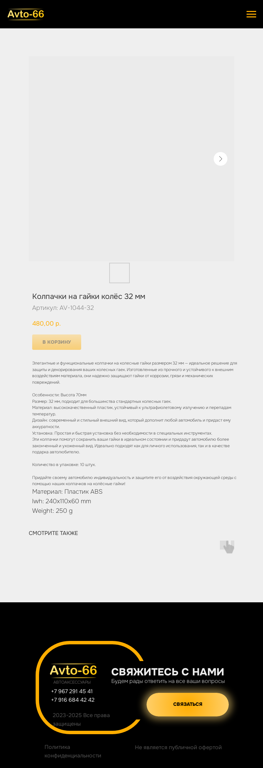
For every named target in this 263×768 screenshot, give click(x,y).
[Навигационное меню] (251, 14)
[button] (188, 704)
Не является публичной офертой (178, 747)
